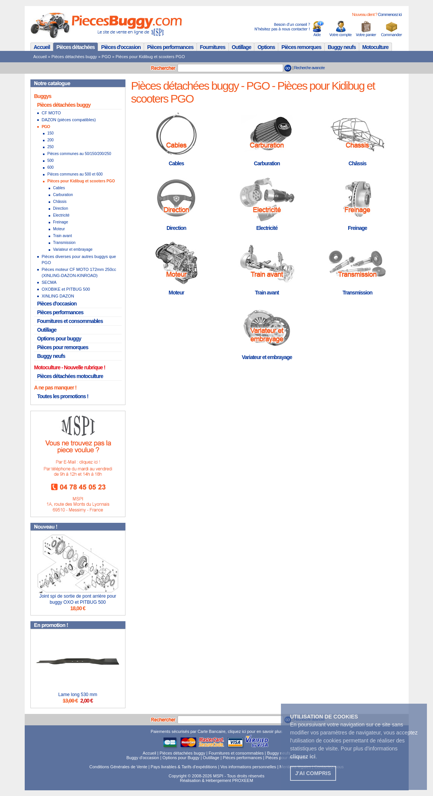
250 (51, 147)
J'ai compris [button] (313, 773)
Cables (59, 188)
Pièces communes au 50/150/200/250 (79, 154)
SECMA (49, 282)
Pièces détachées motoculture (70, 376)
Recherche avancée (309, 67)
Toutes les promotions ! (63, 396)
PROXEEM (242, 780)
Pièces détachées (75, 47)
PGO (106, 56)
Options (266, 47)
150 (51, 133)
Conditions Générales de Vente (118, 766)
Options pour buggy (59, 338)
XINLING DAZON (58, 296)
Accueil (42, 47)
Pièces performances (170, 47)
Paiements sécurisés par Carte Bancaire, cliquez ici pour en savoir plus (216, 731)
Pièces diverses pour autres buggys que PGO (79, 259)
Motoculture (375, 47)
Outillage (241, 47)
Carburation (63, 195)
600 (51, 167)
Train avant (62, 236)
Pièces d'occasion (121, 47)
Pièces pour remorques (63, 347)
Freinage (60, 222)
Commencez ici (389, 14)
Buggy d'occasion (142, 757)
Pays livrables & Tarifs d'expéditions (184, 766)
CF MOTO (51, 113)
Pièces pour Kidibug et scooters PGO (150, 56)
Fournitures (212, 47)
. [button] (303, 756)
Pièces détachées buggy (74, 56)
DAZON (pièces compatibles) (69, 119)
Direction (60, 208)
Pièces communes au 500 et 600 (75, 174)
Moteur (59, 229)
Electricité (61, 215)
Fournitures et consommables (70, 321)
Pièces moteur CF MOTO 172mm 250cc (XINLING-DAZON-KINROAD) (79, 272)
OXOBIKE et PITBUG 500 (66, 289)
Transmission (64, 243)
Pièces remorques (301, 47)
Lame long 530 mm (77, 694)
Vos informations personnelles (248, 766)
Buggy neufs (342, 47)
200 (51, 140)
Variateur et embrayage (73, 249)
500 (51, 160)
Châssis (60, 201)
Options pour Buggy (180, 757)
